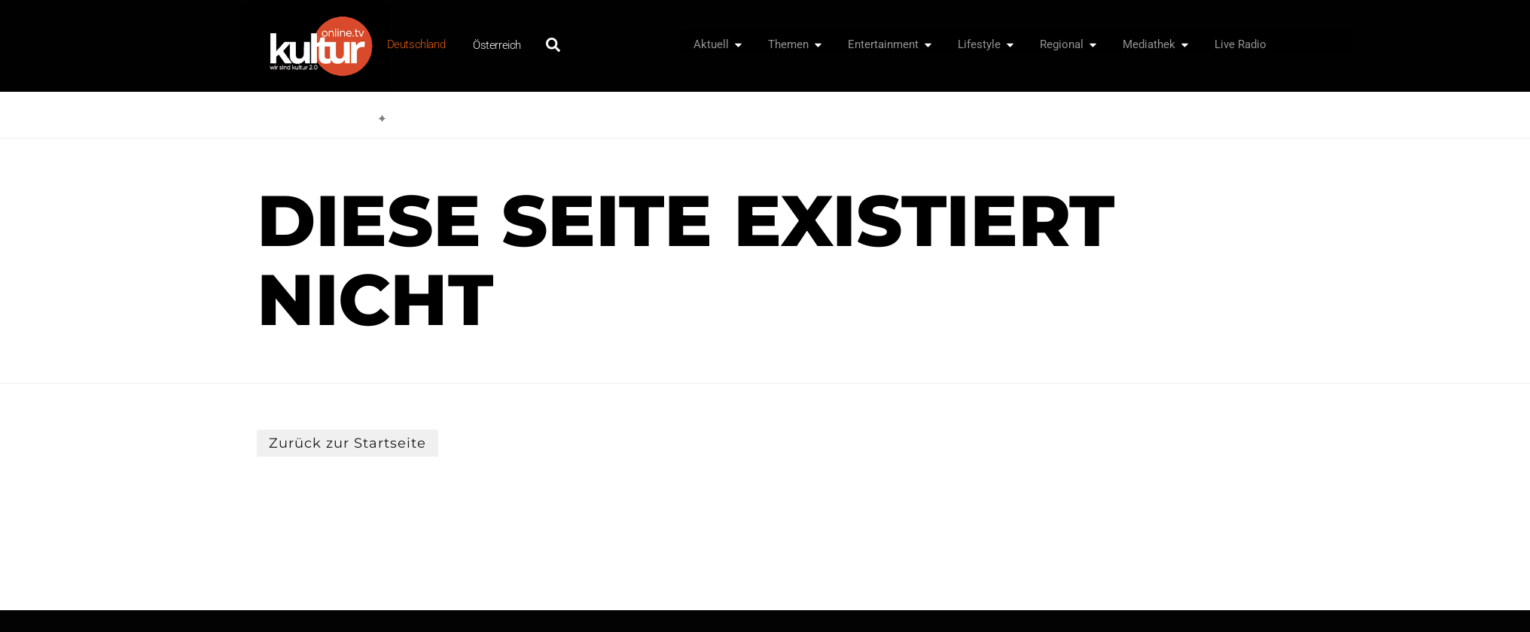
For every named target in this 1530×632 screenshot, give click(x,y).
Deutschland (416, 44)
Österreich (497, 45)
